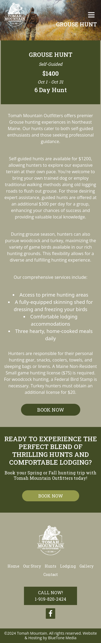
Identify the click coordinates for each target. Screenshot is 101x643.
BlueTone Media (62, 637)
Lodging (68, 566)
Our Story (32, 566)
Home (13, 566)
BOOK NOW (50, 409)
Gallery (86, 566)
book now (50, 496)
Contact (50, 574)
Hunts (50, 566)
